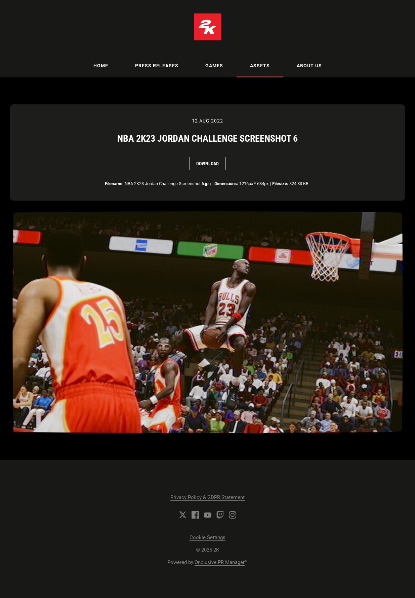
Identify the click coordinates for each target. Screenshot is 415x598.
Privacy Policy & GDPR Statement (207, 497)
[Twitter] (182, 515)
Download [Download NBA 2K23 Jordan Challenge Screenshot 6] (207, 163)
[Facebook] (195, 515)
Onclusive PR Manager (220, 562)
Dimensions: (226, 183)
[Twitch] (220, 515)
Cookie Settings (207, 537)
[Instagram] (232, 515)
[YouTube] (207, 515)
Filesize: (280, 183)
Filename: (114, 183)
